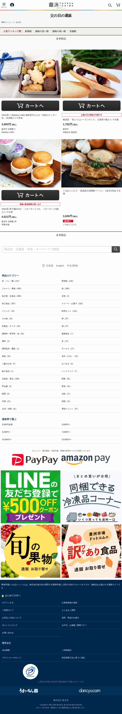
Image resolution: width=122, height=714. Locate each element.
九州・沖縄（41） (9, 409)
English (60, 265)
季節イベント (6, 22)
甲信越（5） (7, 386)
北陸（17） (66, 394)
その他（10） (8, 318)
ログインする (8, 603)
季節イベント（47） (70, 409)
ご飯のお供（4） (9, 364)
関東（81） (66, 379)
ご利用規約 (66, 650)
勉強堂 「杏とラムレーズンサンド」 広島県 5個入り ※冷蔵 (91, 119)
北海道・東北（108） (11, 379)
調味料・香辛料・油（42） (13, 334)
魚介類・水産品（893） (12, 296)
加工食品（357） (9, 303)
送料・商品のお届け (70, 618)
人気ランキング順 (12, 31)
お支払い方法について (11, 618)
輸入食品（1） (8, 371)
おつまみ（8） (68, 364)
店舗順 (73, 31)
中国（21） (7, 401)
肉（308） (66, 288)
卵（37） (66, 318)
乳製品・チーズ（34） (11, 326)
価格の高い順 (59, 31)
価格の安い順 (42, 31)
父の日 (18, 22)
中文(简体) (72, 265)
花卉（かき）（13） (70, 356)
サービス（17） (68, 349)
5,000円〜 (6, 432)
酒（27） (66, 326)
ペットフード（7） (70, 371)
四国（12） (66, 401)
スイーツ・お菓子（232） (73, 303)
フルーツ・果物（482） (12, 288)
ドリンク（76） (9, 311)
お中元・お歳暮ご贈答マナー (74, 625)
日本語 (49, 265)
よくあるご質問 (68, 610)
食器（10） (7, 356)
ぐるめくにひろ (69, 224)
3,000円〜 (66, 424)
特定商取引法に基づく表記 (73, 658)
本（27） (66, 341)
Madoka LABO (8, 132)
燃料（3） (6, 341)
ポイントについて (9, 625)
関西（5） (6, 394)
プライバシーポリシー (11, 658)
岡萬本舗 (5, 224)
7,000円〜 (66, 432)
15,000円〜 (66, 439)
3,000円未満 (7, 424)
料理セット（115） (70, 311)
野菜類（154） (68, 281)
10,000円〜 (7, 439)
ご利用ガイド (8, 610)
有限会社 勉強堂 (70, 132)
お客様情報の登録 (69, 603)
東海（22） (66, 386)
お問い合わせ (8, 633)
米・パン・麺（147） (11, 281)
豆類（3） (66, 296)
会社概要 (6, 650)
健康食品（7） (68, 334)
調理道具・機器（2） (11, 349)
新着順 (28, 31)
